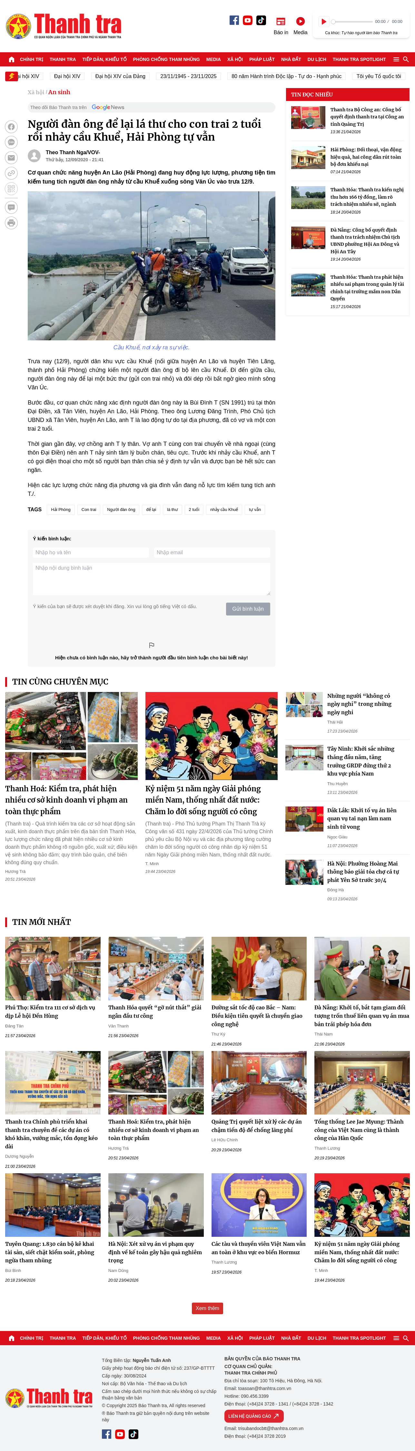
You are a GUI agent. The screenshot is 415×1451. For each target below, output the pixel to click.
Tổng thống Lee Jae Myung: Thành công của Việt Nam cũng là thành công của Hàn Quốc (359, 1129)
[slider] (352, 22)
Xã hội (235, 59)
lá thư (172, 509)
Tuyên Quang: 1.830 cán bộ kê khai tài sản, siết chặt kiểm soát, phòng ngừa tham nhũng (49, 1252)
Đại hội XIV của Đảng (127, 76)
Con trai (89, 509)
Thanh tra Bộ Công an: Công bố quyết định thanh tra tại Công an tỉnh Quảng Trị (367, 117)
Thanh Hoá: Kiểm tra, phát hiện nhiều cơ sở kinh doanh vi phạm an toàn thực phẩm (66, 800)
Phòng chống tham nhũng (166, 59)
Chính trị (31, 59)
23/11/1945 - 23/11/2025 (194, 76)
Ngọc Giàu (337, 837)
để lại (151, 509)
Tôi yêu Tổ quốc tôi (385, 76)
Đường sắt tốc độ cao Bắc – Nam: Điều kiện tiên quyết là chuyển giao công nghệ (257, 1015)
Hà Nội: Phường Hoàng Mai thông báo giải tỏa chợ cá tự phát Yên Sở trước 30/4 (363, 871)
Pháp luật (262, 59)
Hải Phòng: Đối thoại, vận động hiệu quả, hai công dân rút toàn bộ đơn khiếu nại (366, 157)
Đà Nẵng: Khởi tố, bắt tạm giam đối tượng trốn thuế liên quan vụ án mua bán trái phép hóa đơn (361, 1015)
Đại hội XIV (73, 76)
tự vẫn (255, 509)
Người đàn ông (121, 509)
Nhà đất (291, 59)
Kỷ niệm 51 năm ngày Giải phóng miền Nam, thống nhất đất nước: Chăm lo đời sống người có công (203, 800)
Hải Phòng (60, 509)
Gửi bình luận (248, 609)
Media (213, 59)
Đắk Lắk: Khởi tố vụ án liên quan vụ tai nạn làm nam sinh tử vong (362, 818)
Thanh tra (63, 59)
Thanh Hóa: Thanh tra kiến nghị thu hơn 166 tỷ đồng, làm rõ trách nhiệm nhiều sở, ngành (367, 197)
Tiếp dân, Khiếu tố (105, 59)
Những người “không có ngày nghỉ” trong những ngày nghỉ (359, 704)
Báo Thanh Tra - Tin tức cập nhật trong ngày (63, 26)
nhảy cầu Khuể (224, 509)
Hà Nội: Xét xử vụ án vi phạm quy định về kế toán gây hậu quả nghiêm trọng (155, 1252)
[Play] (324, 21)
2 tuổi (194, 509)
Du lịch (317, 59)
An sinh (59, 92)
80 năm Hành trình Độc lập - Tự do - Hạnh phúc (293, 76)
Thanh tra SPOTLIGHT (359, 59)
